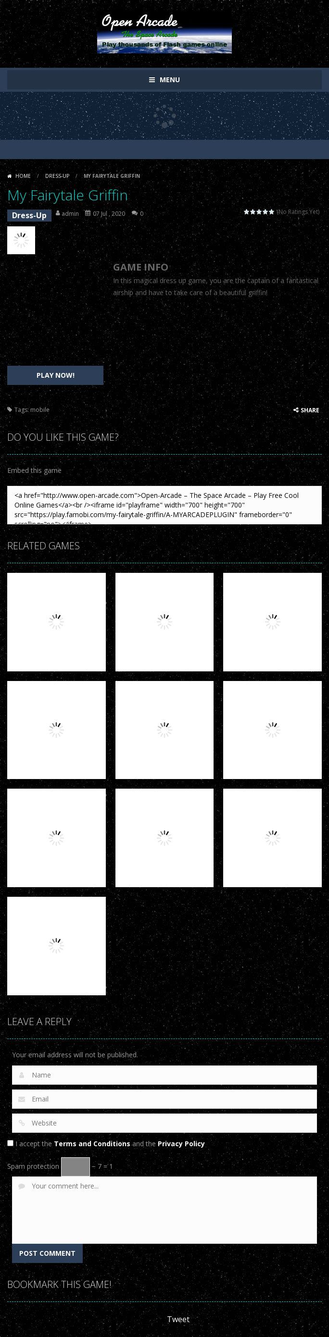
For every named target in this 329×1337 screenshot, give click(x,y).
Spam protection (33, 1166)
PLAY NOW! (56, 375)
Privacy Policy (181, 1143)
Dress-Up (57, 176)
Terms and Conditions (92, 1143)
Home (23, 176)
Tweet (178, 1319)
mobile (40, 410)
